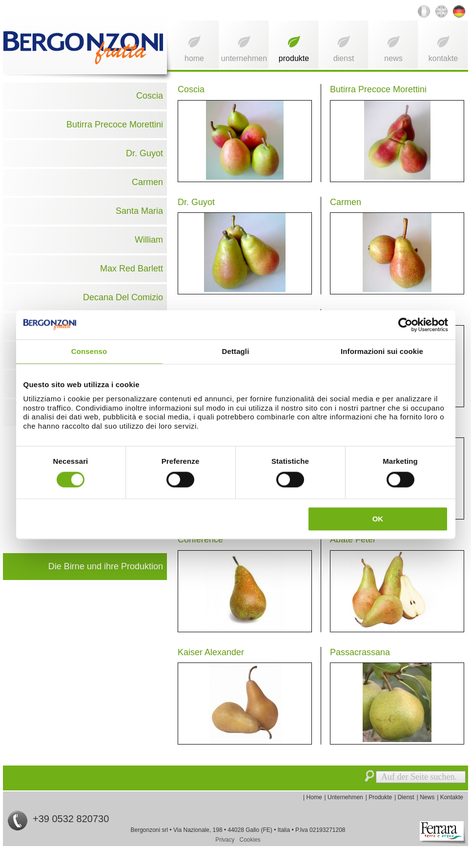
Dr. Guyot (144, 153)
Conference (200, 539)
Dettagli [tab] (235, 351)
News (393, 58)
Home (194, 58)
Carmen (147, 182)
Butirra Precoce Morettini (114, 124)
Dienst (343, 58)
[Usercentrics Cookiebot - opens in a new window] (405, 324)
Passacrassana (360, 652)
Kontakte (443, 58)
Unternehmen (244, 58)
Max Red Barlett (131, 268)
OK (378, 519)
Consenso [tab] (89, 351)
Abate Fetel (352, 539)
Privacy (224, 839)
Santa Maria (139, 211)
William (149, 240)
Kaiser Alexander (211, 652)
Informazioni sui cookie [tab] (382, 351)
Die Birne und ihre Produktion (105, 566)
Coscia (149, 96)
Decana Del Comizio (123, 297)
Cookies (250, 839)
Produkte (294, 58)
